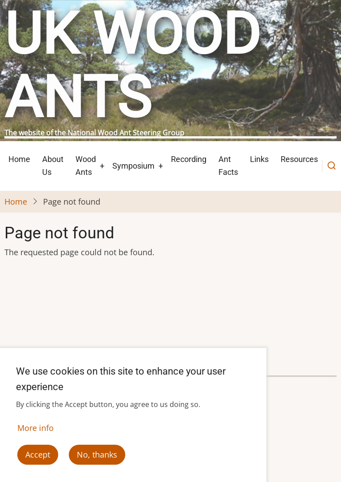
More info (35, 432)
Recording (188, 159)
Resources (299, 159)
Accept (37, 459)
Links (259, 159)
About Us (52, 165)
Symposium (133, 165)
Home (19, 159)
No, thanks (97, 459)
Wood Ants (85, 165)
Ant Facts (228, 165)
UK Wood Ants (132, 65)
